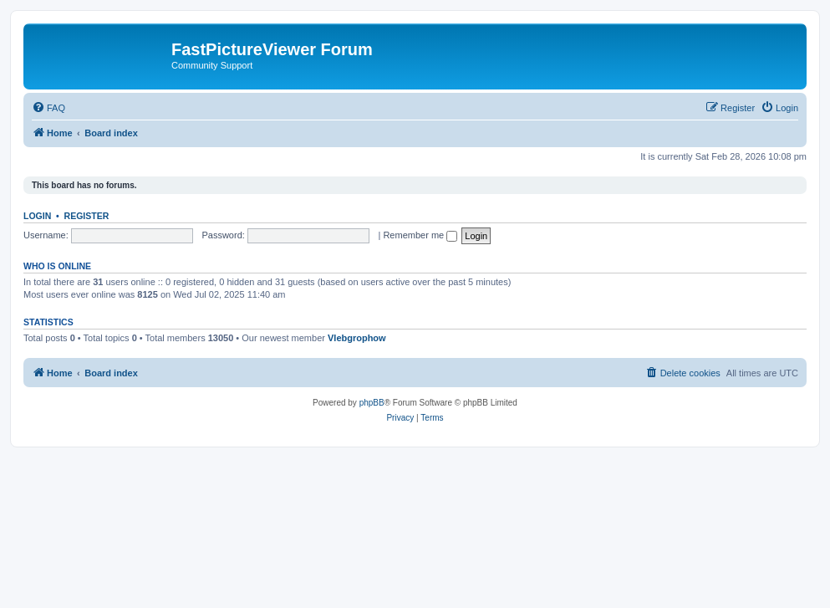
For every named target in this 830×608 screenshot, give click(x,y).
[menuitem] (48, 108)
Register (86, 216)
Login (37, 216)
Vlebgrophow (357, 338)
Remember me (420, 235)
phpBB (371, 402)
